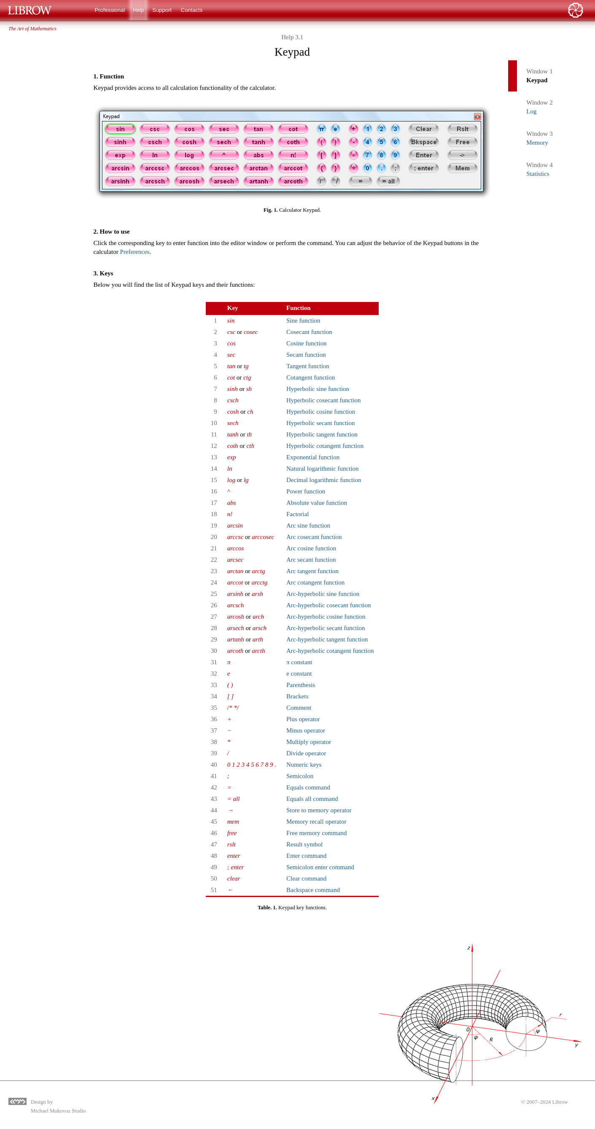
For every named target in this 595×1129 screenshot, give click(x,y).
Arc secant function (311, 559)
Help (138, 10)
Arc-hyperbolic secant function (325, 628)
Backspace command (313, 889)
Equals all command (312, 798)
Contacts (191, 10)
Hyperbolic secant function (320, 423)
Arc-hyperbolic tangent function (327, 639)
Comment (298, 707)
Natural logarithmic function (322, 468)
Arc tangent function (312, 571)
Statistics (537, 173)
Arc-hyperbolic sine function (322, 593)
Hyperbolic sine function (317, 388)
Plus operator (303, 719)
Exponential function (312, 457)
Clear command (306, 878)
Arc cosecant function (314, 537)
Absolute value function (316, 502)
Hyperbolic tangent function (322, 434)
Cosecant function (309, 332)
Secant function (306, 354)
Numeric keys (304, 764)
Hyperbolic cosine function (320, 411)
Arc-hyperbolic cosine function (325, 616)
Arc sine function (308, 525)
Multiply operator (308, 741)
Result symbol (304, 844)
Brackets (297, 696)
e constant (299, 673)
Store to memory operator (319, 810)
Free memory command (316, 833)
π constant (299, 662)
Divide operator (306, 753)
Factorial (297, 514)
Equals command (308, 787)
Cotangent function (310, 377)
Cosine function (306, 343)
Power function (305, 491)
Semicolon (299, 776)
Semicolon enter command (320, 867)
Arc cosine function (311, 548)
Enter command (306, 855)
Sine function (303, 320)
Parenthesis (300, 685)
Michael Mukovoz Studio (58, 1111)
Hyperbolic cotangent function (324, 445)
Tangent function (307, 366)
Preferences (134, 251)
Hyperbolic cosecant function (323, 400)
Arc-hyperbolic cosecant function (328, 605)
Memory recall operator (316, 821)
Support (162, 10)
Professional (110, 10)
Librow (560, 1102)
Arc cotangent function (315, 582)
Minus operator (305, 730)
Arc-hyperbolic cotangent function (330, 650)
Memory (537, 142)
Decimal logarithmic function (323, 480)
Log (531, 111)
